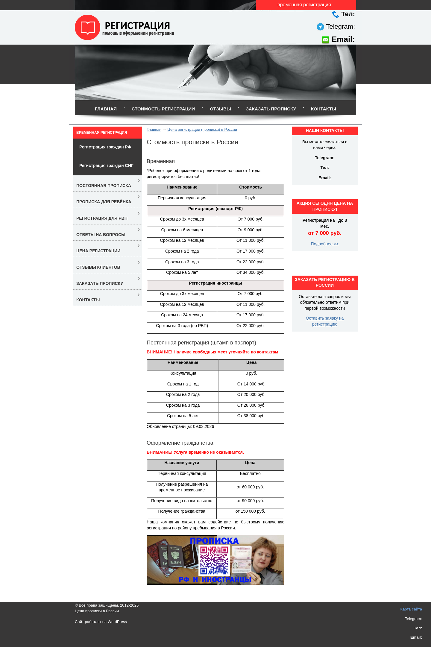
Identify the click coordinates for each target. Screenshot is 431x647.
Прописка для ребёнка (103, 201)
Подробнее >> (325, 244)
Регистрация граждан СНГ (106, 165)
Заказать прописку (271, 108)
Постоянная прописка (103, 185)
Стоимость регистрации (163, 108)
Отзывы (220, 108)
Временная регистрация (101, 132)
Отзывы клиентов (98, 267)
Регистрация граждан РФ (105, 147)
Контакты (323, 108)
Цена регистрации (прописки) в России (202, 129)
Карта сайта (411, 609)
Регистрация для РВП (102, 218)
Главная (106, 108)
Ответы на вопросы (100, 234)
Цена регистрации (98, 250)
